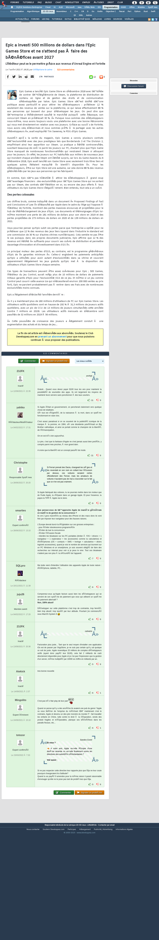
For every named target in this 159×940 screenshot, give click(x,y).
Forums (14, 2)
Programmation (111, 7)
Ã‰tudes (98, 2)
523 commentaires (65, 85)
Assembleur (61, 11)
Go (93, 11)
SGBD (123, 7)
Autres (89, 15)
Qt (75, 15)
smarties (20, 556)
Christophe (20, 508)
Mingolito (20, 745)
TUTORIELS (57, 19)
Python (137, 11)
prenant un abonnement (52, 352)
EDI (99, 7)
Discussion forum (134, 86)
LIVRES (107, 19)
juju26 (20, 639)
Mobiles (141, 7)
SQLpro (20, 611)
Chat (58, 2)
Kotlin (100, 11)
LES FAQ (45, 19)
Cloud (47, 7)
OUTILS (68, 19)
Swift (153, 11)
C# (82, 11)
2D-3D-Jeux (48, 11)
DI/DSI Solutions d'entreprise (29, 7)
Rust (146, 11)
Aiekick (20, 717)
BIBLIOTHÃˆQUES (82, 19)
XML (81, 15)
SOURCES (117, 19)
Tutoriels (28, 2)
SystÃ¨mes (152, 7)
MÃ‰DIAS (97, 19)
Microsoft (70, 7)
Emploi (86, 2)
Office (132, 7)
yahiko (20, 453)
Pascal (121, 11)
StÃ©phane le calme (42, 85)
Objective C (111, 11)
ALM (61, 7)
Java (79, 7)
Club (120, 2)
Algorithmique (33, 11)
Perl (129, 11)
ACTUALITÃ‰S (22, 19)
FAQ (39, 2)
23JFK (20, 416)
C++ (76, 11)
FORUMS (35, 19)
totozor (20, 780)
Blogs (48, 2)
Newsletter (72, 2)
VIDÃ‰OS (129, 19)
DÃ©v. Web (89, 7)
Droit (110, 2)
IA (55, 7)
